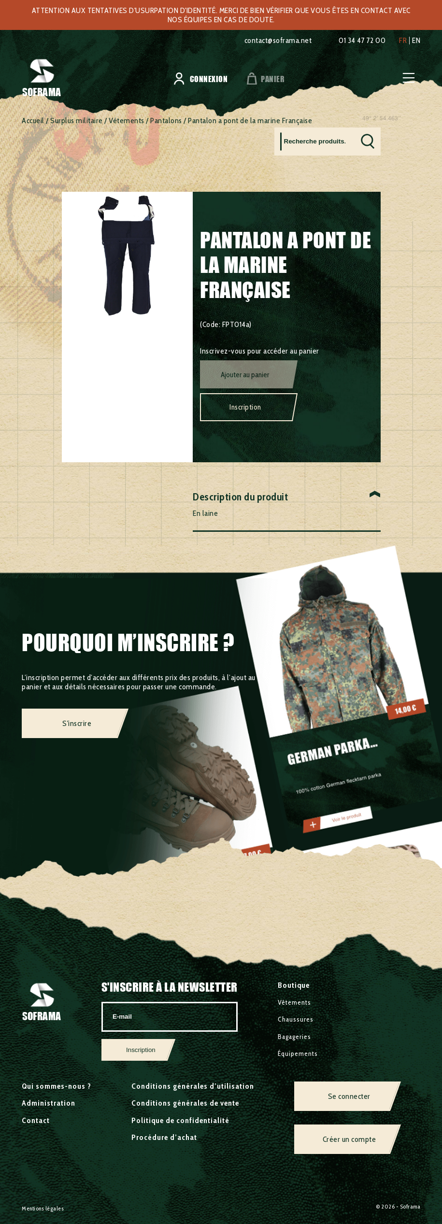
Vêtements (126, 120)
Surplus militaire (76, 120)
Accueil (33, 120)
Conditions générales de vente (185, 1103)
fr (403, 40)
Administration (48, 1103)
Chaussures (296, 1019)
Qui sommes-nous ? (56, 1086)
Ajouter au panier (245, 374)
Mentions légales (43, 1208)
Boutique (294, 985)
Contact (36, 1120)
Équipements (298, 1053)
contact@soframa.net (278, 40)
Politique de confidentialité (180, 1120)
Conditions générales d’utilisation (192, 1086)
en (416, 40)
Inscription (245, 407)
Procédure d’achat (164, 1137)
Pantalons (166, 120)
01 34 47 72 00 (362, 40)
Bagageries (294, 1036)
